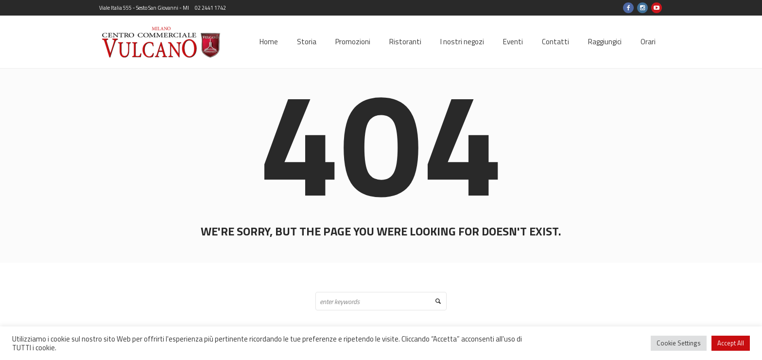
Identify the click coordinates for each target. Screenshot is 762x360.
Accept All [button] (730, 343)
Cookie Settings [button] (679, 343)
